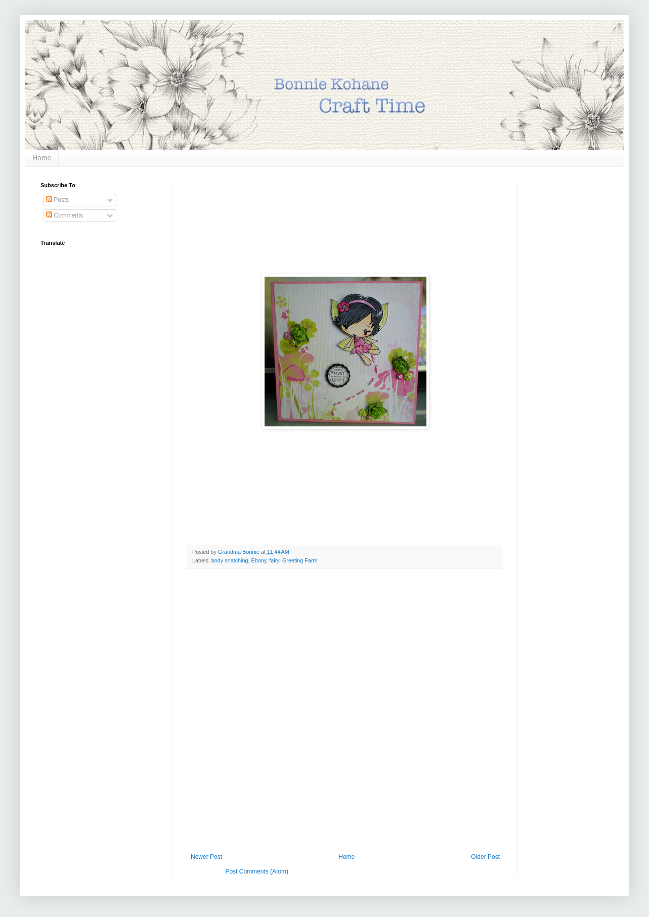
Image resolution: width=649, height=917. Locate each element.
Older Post (485, 856)
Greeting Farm (300, 560)
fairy (274, 560)
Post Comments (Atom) (256, 871)
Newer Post (206, 856)
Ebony (258, 560)
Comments (64, 215)
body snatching (229, 560)
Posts (57, 199)
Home (41, 158)
